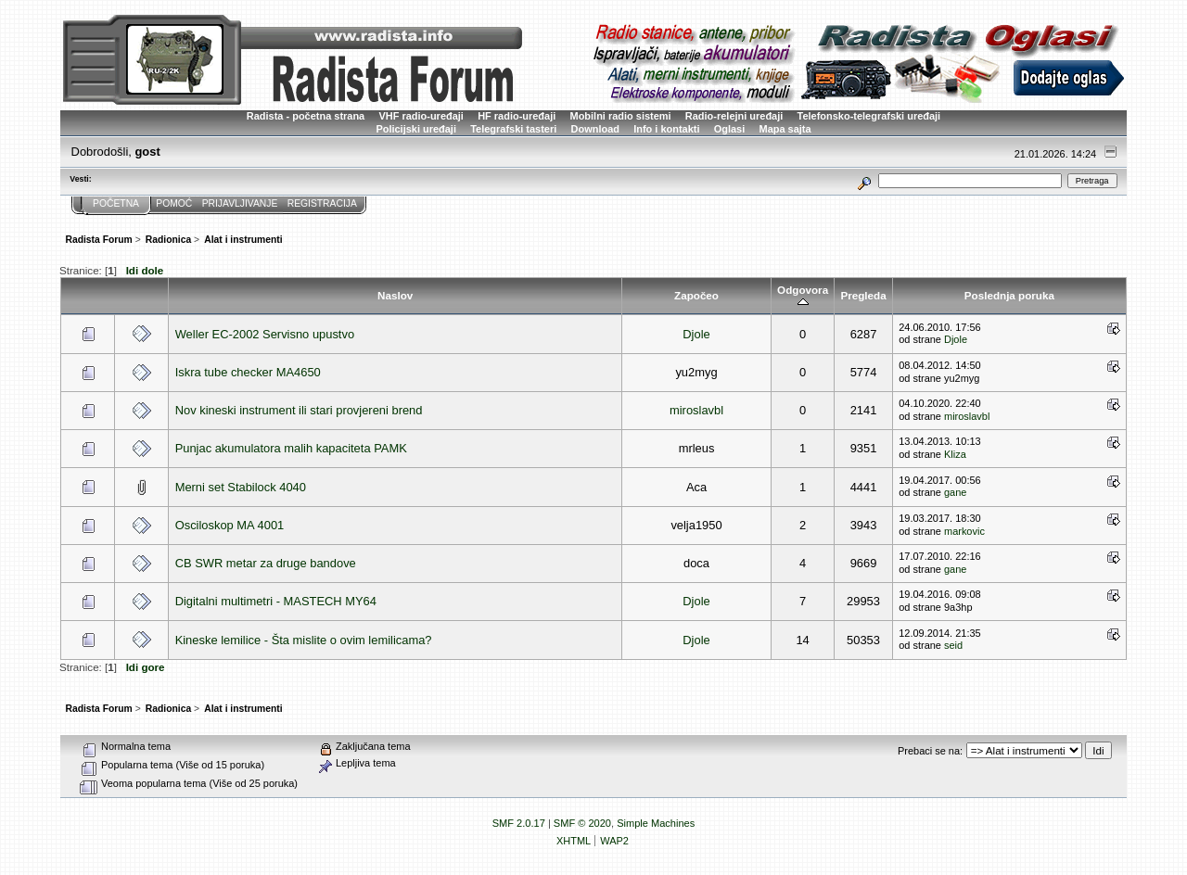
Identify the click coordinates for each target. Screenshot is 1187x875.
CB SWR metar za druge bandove (265, 563)
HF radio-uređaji (516, 115)
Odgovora (802, 296)
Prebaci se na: (930, 750)
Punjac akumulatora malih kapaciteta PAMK (291, 448)
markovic (964, 531)
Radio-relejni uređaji (734, 115)
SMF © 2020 (582, 823)
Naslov (395, 295)
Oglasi (730, 128)
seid (953, 645)
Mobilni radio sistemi (620, 115)
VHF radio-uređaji (420, 115)
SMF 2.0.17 (518, 823)
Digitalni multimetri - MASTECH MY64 (276, 601)
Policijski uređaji (416, 128)
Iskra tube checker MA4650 (248, 372)
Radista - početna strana (305, 115)
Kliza (955, 454)
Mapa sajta (785, 128)
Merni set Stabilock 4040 (240, 487)
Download (595, 128)
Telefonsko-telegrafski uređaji (869, 115)
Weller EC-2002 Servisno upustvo (264, 334)
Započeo (696, 295)
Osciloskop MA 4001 (230, 525)
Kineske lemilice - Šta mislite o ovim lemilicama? (303, 640)
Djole (696, 334)
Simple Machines (656, 823)
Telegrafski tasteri (513, 128)
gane (955, 492)
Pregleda (863, 295)
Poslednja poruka (1009, 295)
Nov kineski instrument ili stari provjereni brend (299, 410)
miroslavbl (696, 410)
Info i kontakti (666, 128)
